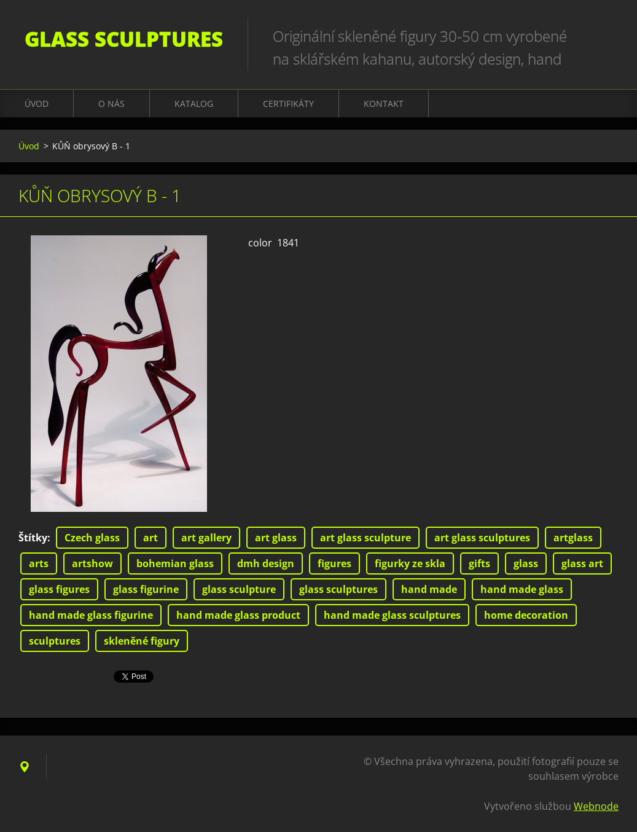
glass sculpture (239, 589)
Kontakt (384, 103)
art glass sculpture (365, 537)
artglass (573, 537)
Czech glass (92, 537)
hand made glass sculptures (392, 615)
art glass (276, 537)
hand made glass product (238, 615)
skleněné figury (141, 641)
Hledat (605, 36)
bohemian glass (175, 563)
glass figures (59, 589)
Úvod (37, 103)
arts (39, 563)
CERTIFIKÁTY (288, 103)
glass (526, 563)
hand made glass (521, 589)
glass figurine (146, 589)
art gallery (206, 537)
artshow (92, 563)
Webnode (596, 806)
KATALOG (193, 103)
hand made (429, 589)
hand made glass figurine (91, 615)
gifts (479, 563)
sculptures (54, 641)
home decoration (526, 615)
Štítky (32, 537)
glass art (582, 563)
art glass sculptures (482, 537)
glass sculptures (338, 589)
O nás (111, 103)
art (150, 537)
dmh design (265, 563)
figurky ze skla (410, 563)
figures (334, 563)
